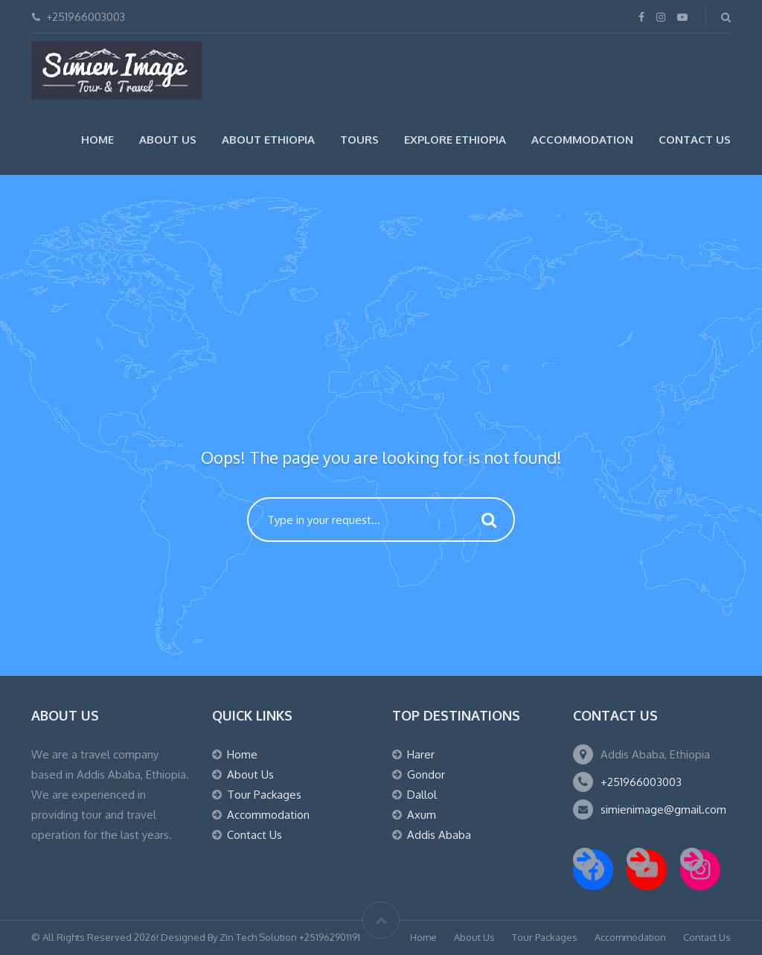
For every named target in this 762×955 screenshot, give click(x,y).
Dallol (422, 795)
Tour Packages (264, 795)
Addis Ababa (439, 835)
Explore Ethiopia (455, 139)
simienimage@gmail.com (663, 809)
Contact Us (695, 139)
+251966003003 (641, 782)
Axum (421, 815)
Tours (359, 139)
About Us (167, 139)
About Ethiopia (268, 139)
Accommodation (582, 139)
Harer (421, 754)
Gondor (426, 774)
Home (97, 139)
